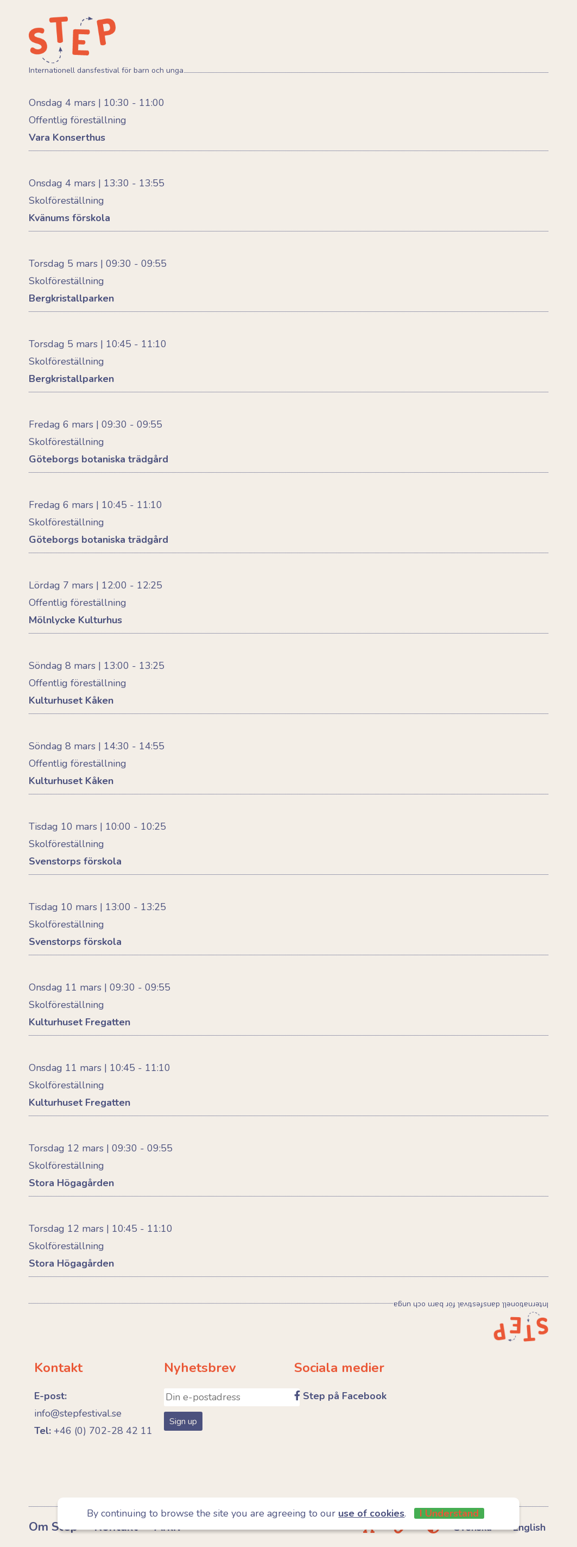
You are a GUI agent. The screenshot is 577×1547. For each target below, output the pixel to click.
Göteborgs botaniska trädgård (98, 459)
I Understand (449, 1513)
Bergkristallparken (71, 298)
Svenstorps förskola (75, 861)
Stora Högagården (71, 1182)
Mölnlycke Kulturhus (75, 620)
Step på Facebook (344, 1395)
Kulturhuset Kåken (71, 700)
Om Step (53, 1527)
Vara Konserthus (67, 137)
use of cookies (371, 1513)
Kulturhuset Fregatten (79, 1022)
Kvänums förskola (69, 217)
